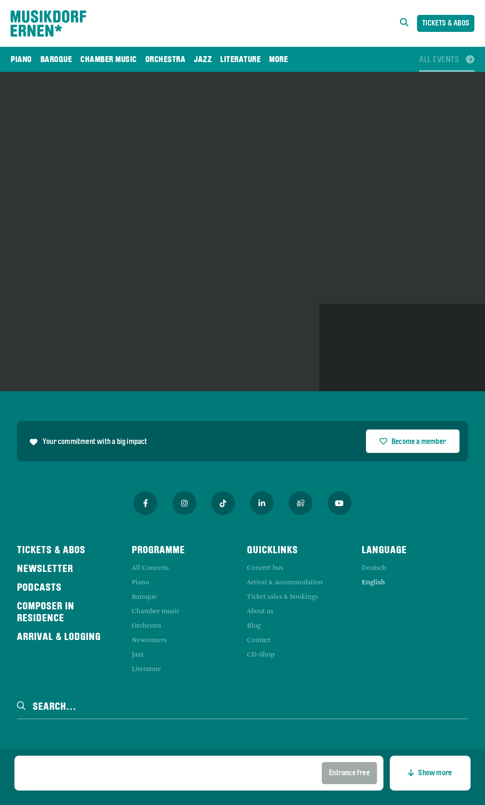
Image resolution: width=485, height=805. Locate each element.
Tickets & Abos (445, 24)
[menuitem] (21, 59)
